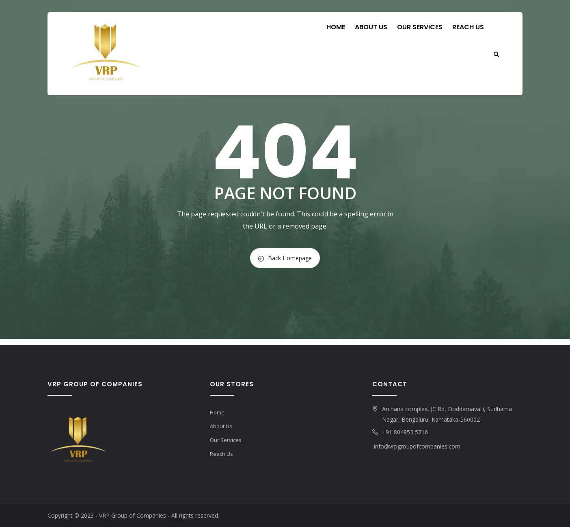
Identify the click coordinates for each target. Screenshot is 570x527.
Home (335, 27)
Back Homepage (285, 258)
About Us (371, 27)
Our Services (420, 27)
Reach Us (468, 27)
